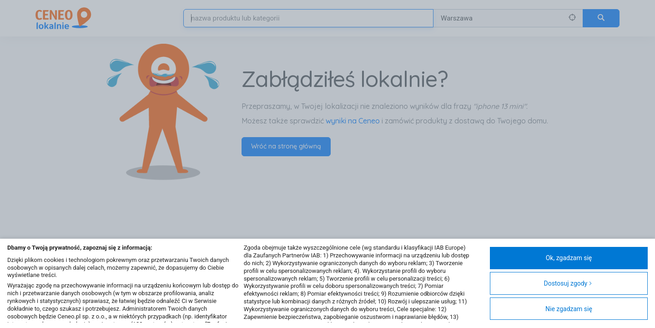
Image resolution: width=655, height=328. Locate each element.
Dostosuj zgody (568, 283)
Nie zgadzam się (568, 309)
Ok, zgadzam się (569, 257)
